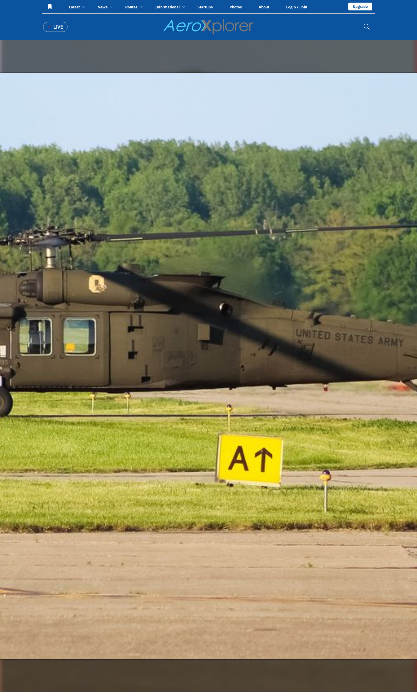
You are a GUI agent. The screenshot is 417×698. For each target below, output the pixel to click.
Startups (205, 7)
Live (55, 27)
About (264, 7)
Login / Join (296, 7)
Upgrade (360, 6)
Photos (236, 7)
